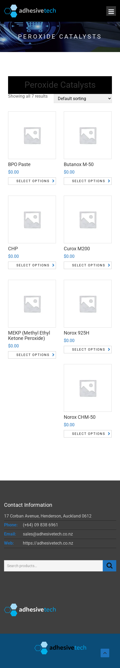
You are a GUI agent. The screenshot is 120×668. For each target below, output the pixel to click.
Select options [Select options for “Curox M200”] (88, 265)
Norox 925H (76, 333)
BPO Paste (19, 164)
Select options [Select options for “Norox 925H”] (88, 349)
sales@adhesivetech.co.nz (48, 534)
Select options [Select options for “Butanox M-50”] (88, 181)
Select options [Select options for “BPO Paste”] (33, 181)
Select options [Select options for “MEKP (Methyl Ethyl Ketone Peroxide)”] (33, 355)
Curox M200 (77, 248)
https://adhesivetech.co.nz (48, 543)
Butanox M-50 (79, 164)
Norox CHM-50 (80, 417)
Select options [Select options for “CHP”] (33, 265)
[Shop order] (83, 98)
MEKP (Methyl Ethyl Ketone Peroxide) (29, 335)
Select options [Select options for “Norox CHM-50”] (88, 434)
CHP (13, 248)
